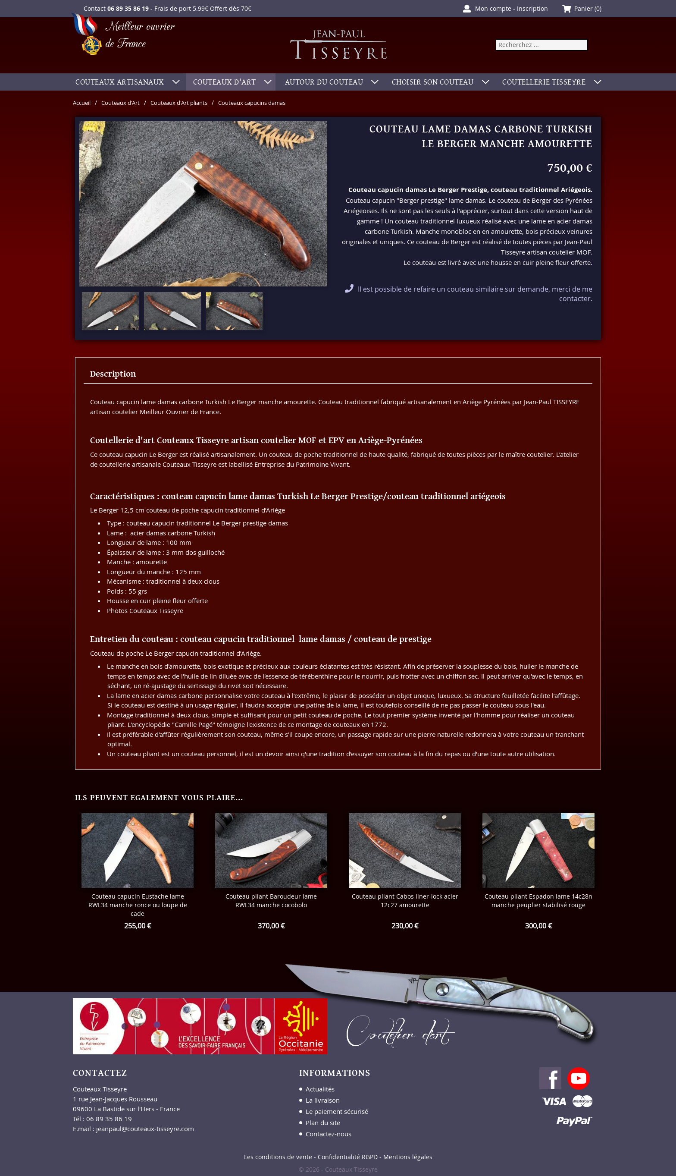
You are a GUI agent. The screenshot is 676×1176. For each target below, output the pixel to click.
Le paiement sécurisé (337, 1111)
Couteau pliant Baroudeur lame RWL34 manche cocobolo (271, 900)
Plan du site (323, 1122)
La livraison (323, 1100)
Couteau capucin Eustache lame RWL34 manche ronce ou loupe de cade (137, 905)
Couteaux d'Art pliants (189, 102)
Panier (583, 8)
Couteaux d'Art (125, 102)
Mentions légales (407, 1157)
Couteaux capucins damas (270, 102)
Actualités (320, 1089)
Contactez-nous (328, 1133)
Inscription (532, 8)
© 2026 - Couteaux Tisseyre (338, 1169)
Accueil (83, 102)
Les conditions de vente (278, 1157)
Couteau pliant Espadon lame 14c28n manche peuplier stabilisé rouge (538, 900)
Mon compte (493, 8)
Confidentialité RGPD (348, 1157)
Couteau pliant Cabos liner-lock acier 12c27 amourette (405, 900)
